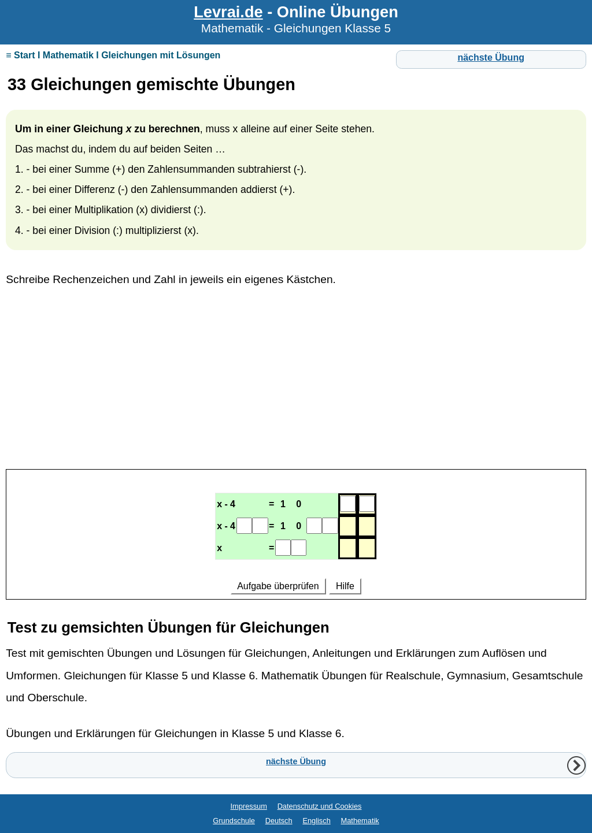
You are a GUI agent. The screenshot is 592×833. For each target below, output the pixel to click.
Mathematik (360, 820)
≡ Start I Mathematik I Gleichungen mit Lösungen (113, 55)
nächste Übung (490, 57)
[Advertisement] (296, 384)
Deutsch (279, 820)
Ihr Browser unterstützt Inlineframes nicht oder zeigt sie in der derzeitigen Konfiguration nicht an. (296, 535)
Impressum (249, 806)
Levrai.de (228, 12)
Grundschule (234, 820)
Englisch (316, 820)
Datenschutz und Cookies (320, 806)
